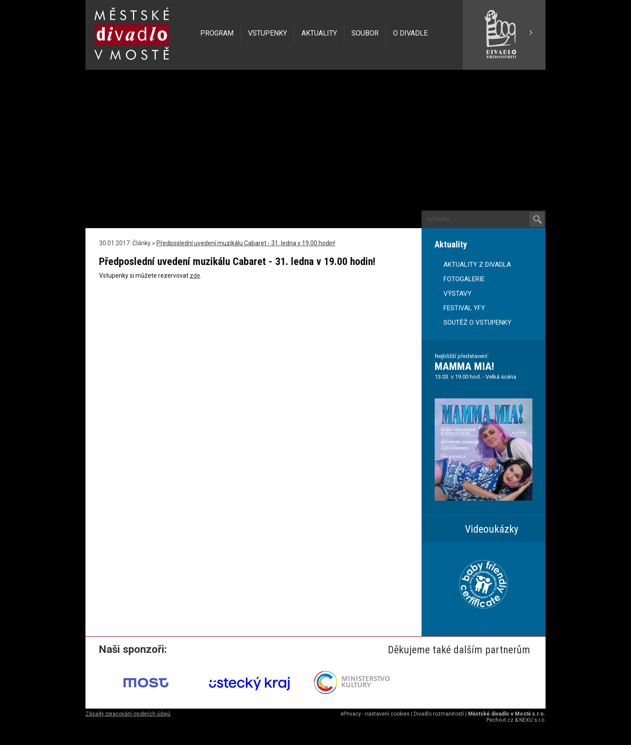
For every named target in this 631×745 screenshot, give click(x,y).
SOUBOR (365, 33)
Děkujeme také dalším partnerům (459, 650)
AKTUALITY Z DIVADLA (477, 265)
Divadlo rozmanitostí (439, 714)
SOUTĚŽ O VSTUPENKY (477, 322)
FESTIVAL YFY (464, 308)
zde (195, 275)
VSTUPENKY (267, 33)
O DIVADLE (410, 33)
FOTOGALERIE (464, 279)
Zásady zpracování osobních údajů (127, 714)
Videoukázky (491, 529)
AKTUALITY (319, 33)
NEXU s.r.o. (532, 720)
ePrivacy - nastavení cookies (375, 714)
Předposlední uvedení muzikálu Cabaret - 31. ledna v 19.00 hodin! (245, 243)
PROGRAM (217, 33)
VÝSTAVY (457, 293)
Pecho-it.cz (500, 720)
